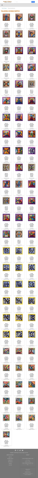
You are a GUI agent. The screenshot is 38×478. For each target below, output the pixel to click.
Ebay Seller (10, 461)
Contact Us (10, 460)
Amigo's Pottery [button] (10, 454)
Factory (10, 463)
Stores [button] (28, 454)
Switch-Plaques (4, 8)
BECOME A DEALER (10, 458)
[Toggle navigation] (2, 5)
